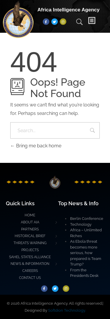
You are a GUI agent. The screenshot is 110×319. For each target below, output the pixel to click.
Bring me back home (35, 146)
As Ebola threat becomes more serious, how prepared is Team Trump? (85, 252)
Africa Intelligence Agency (69, 10)
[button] (96, 21)
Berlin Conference (86, 218)
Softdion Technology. (67, 310)
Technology (81, 224)
